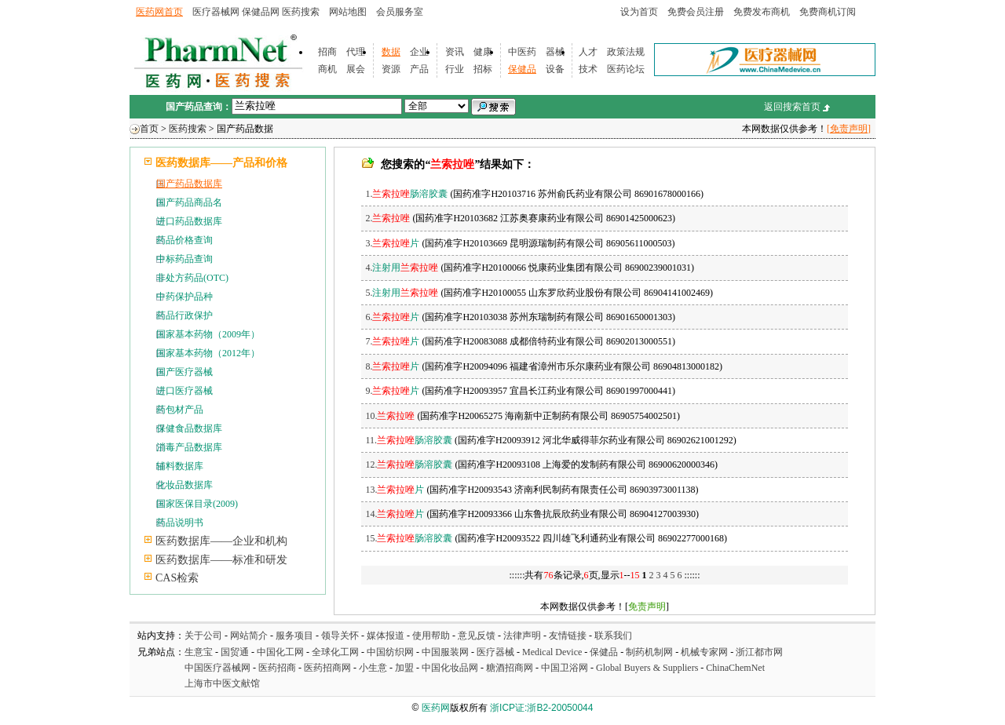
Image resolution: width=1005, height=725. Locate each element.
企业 (419, 51)
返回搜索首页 (792, 106)
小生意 (373, 667)
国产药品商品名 (189, 202)
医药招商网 (327, 667)
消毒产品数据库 (189, 447)
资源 (391, 69)
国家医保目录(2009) (197, 503)
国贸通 (235, 652)
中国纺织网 (390, 652)
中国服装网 (445, 652)
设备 (555, 69)
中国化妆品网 (450, 667)
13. (394, 489)
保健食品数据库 (189, 428)
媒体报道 (385, 635)
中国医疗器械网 (217, 667)
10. (390, 415)
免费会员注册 (695, 11)
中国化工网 (280, 652)
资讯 (454, 51)
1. (406, 193)
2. (387, 218)
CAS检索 (177, 578)
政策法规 (626, 51)
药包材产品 (179, 409)
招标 (482, 69)
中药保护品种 (184, 296)
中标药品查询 (184, 258)
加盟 (405, 667)
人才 (588, 51)
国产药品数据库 (189, 183)
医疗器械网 (215, 11)
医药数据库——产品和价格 (221, 163)
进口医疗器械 (184, 390)
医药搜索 (301, 11)
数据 (391, 51)
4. (401, 267)
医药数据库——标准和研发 (221, 560)
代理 (355, 51)
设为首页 (639, 11)
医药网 (436, 707)
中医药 (522, 51)
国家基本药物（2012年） (208, 353)
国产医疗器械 (184, 371)
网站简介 (249, 635)
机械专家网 (704, 652)
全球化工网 (335, 652)
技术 (588, 69)
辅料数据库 (179, 466)
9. (392, 390)
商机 (327, 69)
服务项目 (294, 635)
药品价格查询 (184, 240)
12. (408, 464)
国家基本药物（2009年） (208, 334)
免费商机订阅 (827, 11)
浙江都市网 (759, 652)
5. (401, 292)
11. (408, 440)
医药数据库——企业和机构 (221, 541)
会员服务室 (399, 11)
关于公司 (203, 635)
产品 (419, 69)
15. (408, 538)
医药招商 (277, 667)
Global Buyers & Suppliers (647, 667)
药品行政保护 (184, 315)
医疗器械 (495, 652)
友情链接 (568, 635)
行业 (454, 69)
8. (392, 366)
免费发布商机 (761, 11)
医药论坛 (626, 69)
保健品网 (261, 11)
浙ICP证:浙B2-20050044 (541, 707)
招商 (327, 51)
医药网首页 (159, 11)
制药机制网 (649, 652)
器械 (555, 51)
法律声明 (522, 635)
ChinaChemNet (735, 667)
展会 (355, 69)
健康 (482, 51)
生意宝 (199, 652)
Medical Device (552, 652)
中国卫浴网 (565, 667)
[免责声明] (849, 128)
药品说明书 (179, 522)
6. (392, 316)
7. (392, 341)
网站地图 (348, 11)
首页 (149, 128)
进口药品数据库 (189, 221)
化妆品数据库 (184, 484)
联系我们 (613, 635)
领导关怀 (340, 635)
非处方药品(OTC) (192, 277)
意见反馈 (476, 635)
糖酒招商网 (509, 667)
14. (394, 513)
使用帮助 (431, 635)
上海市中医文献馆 (222, 683)
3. (392, 243)
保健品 (522, 69)
